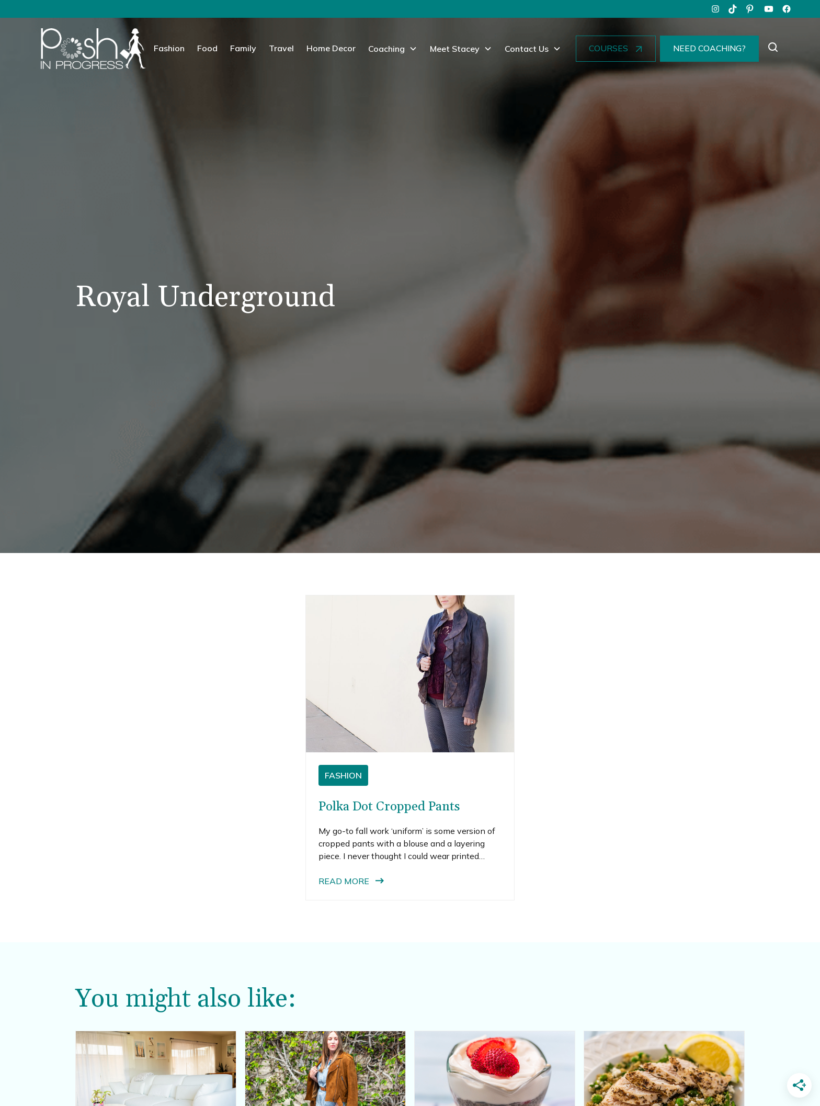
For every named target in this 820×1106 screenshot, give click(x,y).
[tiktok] (733, 9)
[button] (393, 48)
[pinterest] (751, 9)
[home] (93, 48)
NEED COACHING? (709, 48)
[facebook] (786, 9)
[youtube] (768, 9)
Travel (281, 48)
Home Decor (331, 48)
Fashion (169, 48)
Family (243, 48)
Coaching (386, 48)
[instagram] (715, 9)
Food (207, 48)
